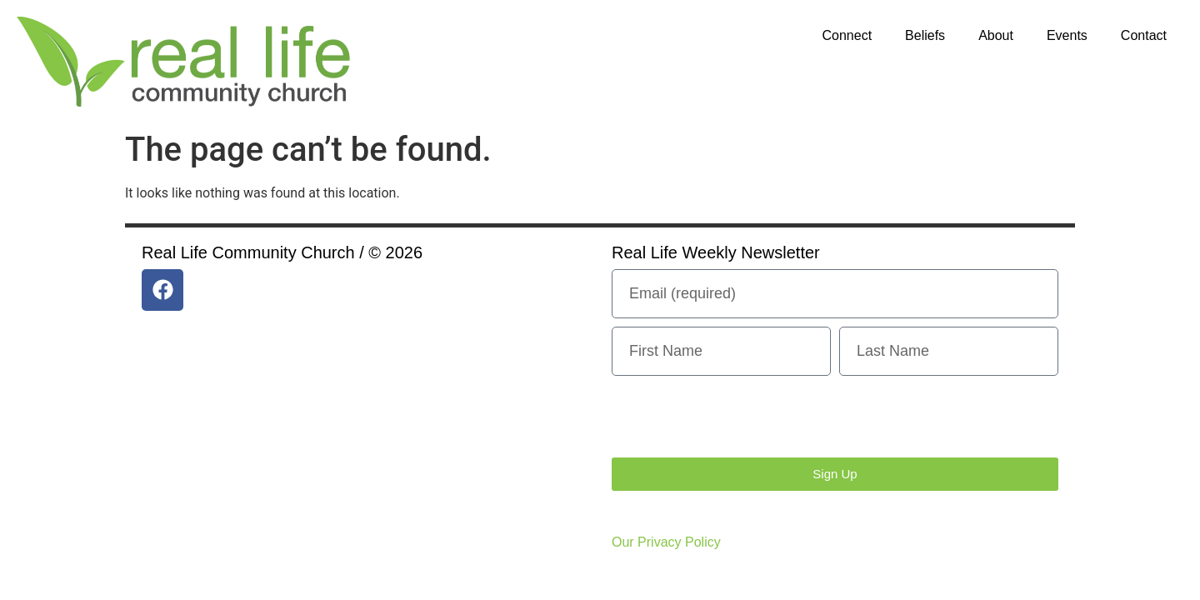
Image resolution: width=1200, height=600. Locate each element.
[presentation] (738, 416)
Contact (1144, 35)
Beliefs (925, 35)
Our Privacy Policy (666, 542)
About (995, 35)
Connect (847, 35)
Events (1067, 35)
